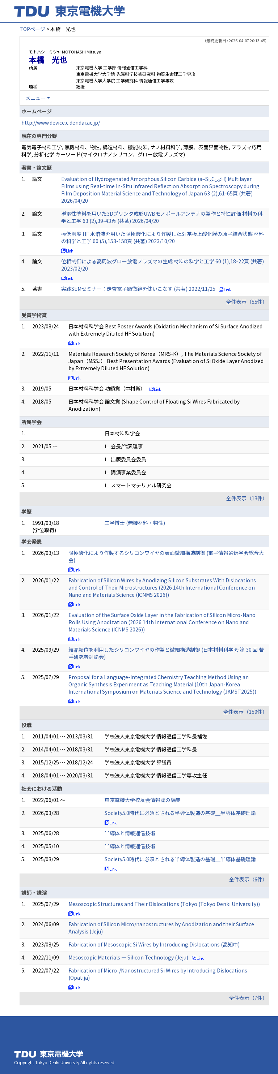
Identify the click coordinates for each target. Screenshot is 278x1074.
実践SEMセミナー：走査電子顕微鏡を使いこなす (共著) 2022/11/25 (138, 288)
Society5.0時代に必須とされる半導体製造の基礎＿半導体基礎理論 (180, 812)
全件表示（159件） (245, 711)
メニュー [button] (35, 98)
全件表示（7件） (248, 997)
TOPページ (32, 29)
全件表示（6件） (248, 879)
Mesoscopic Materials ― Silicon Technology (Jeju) (128, 957)
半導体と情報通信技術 (130, 833)
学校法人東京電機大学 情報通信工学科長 (151, 749)
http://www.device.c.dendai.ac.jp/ (60, 122)
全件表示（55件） (247, 301)
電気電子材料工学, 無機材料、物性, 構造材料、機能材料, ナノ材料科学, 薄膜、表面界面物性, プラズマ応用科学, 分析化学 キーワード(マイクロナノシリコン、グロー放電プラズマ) (141, 150)
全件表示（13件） (247, 498)
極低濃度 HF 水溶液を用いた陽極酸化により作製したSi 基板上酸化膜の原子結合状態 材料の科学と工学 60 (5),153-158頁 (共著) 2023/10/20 (162, 237)
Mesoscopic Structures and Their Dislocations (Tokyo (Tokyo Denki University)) (164, 903)
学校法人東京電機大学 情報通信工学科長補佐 (156, 736)
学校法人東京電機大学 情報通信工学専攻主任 (156, 775)
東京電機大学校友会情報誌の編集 (143, 799)
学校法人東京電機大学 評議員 (138, 762)
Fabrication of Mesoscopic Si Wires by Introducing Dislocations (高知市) (154, 944)
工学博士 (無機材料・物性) (135, 522)
